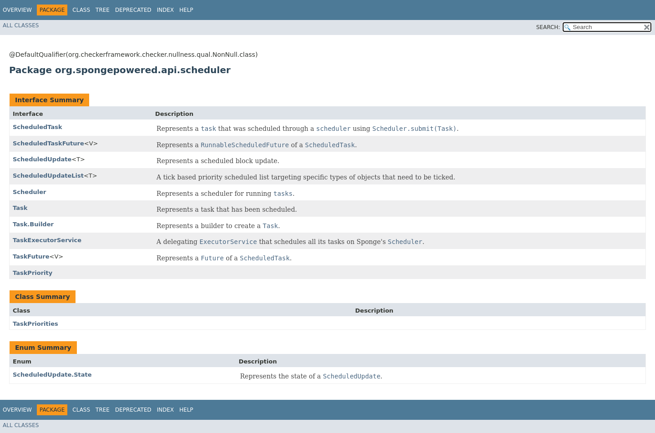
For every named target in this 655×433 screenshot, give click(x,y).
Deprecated (133, 10)
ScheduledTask (37, 127)
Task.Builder (33, 224)
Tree (103, 10)
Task (20, 207)
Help (186, 10)
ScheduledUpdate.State (52, 374)
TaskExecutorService (47, 240)
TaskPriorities (35, 323)
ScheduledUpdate (42, 159)
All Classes (21, 25)
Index (165, 10)
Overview (17, 10)
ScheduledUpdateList (48, 175)
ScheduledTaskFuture (48, 143)
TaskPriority (32, 272)
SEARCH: (548, 27)
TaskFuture (31, 256)
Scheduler (29, 192)
